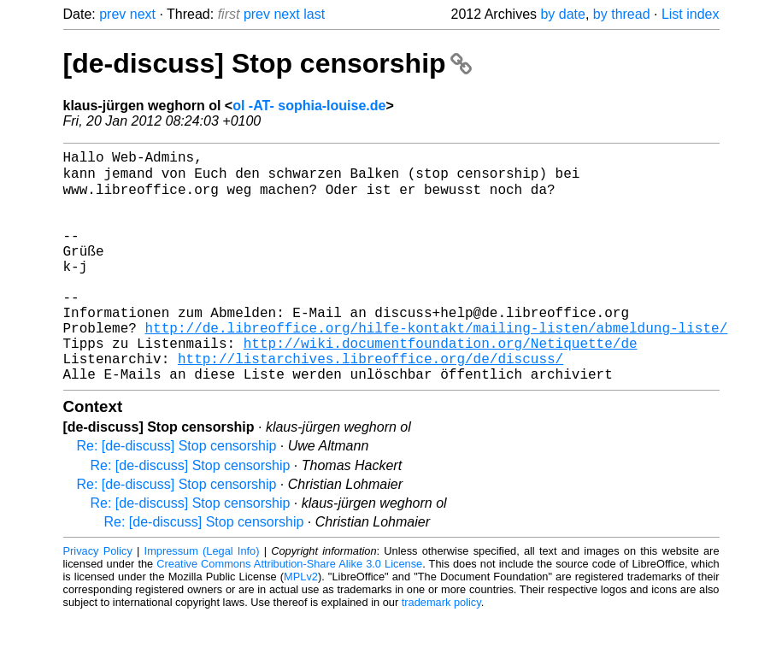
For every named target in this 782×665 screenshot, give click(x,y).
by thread (621, 14)
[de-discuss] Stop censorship (268, 63)
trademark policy (441, 651)
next (143, 14)
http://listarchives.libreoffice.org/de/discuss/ (370, 404)
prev (112, 14)
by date (562, 14)
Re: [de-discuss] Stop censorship (177, 495)
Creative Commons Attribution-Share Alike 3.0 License (289, 613)
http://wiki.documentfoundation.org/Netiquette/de (441, 385)
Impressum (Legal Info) (202, 600)
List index (690, 14)
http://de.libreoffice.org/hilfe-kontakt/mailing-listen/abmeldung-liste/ (436, 366)
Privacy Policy (97, 600)
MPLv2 (301, 626)
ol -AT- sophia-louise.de (308, 105)
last (314, 14)
